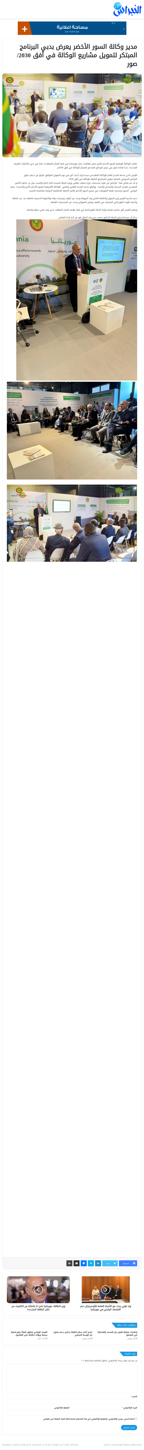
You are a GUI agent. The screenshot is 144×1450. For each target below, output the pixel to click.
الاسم (134, 1396)
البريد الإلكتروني (129, 1408)
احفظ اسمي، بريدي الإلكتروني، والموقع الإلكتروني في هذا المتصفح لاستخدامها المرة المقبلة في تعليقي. (89, 1419)
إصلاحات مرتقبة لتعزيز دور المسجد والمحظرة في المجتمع (117, 1333)
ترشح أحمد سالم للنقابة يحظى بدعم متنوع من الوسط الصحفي (73, 1333)
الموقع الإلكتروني (61, 1408)
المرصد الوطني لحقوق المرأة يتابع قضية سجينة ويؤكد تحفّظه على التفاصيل (29, 1333)
